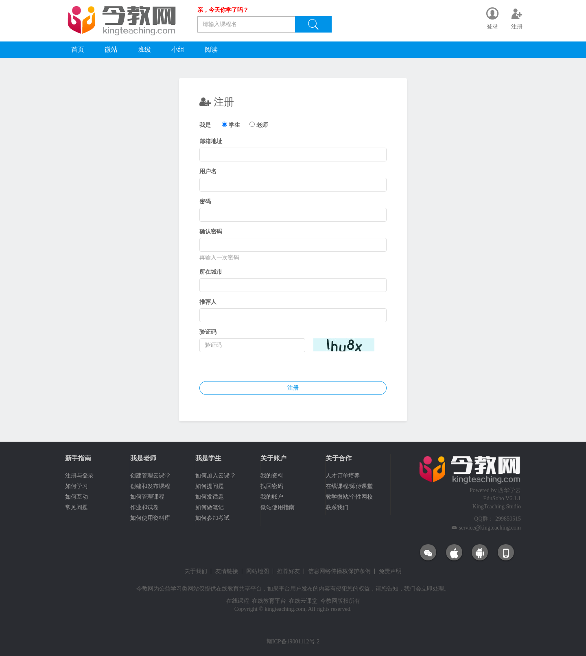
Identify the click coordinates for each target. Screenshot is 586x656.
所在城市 (210, 272)
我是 (205, 125)
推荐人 (207, 302)
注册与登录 (79, 476)
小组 (177, 49)
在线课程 (237, 601)
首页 (77, 49)
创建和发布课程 (150, 486)
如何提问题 (209, 486)
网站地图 (257, 571)
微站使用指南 (277, 507)
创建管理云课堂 (150, 476)
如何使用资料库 (150, 518)
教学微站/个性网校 (349, 497)
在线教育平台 (269, 601)
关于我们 (195, 571)
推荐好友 (288, 571)
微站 (111, 49)
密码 (205, 201)
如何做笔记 (209, 507)
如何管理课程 (147, 497)
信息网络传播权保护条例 (339, 571)
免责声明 (390, 571)
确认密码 (210, 232)
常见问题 (76, 507)
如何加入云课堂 (215, 476)
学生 (234, 125)
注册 (293, 388)
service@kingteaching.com (490, 528)
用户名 (207, 171)
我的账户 (271, 497)
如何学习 (76, 486)
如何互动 (76, 497)
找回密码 (271, 486)
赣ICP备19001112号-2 (293, 642)
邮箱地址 (210, 141)
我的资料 (271, 476)
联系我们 (337, 507)
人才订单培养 (343, 476)
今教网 (144, 589)
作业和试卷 (144, 507)
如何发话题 (209, 497)
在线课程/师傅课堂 (349, 486)
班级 (144, 49)
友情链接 (226, 571)
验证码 (207, 332)
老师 (262, 125)
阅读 (211, 49)
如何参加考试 (212, 518)
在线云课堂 (303, 601)
